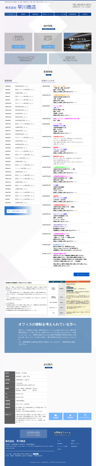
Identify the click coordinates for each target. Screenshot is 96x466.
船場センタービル (48, 14)
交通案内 (35, 454)
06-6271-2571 (84, 4)
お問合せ (85, 14)
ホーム (10, 14)
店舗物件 (23, 14)
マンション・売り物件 (60, 14)
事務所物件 (35, 14)
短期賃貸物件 (72, 14)
